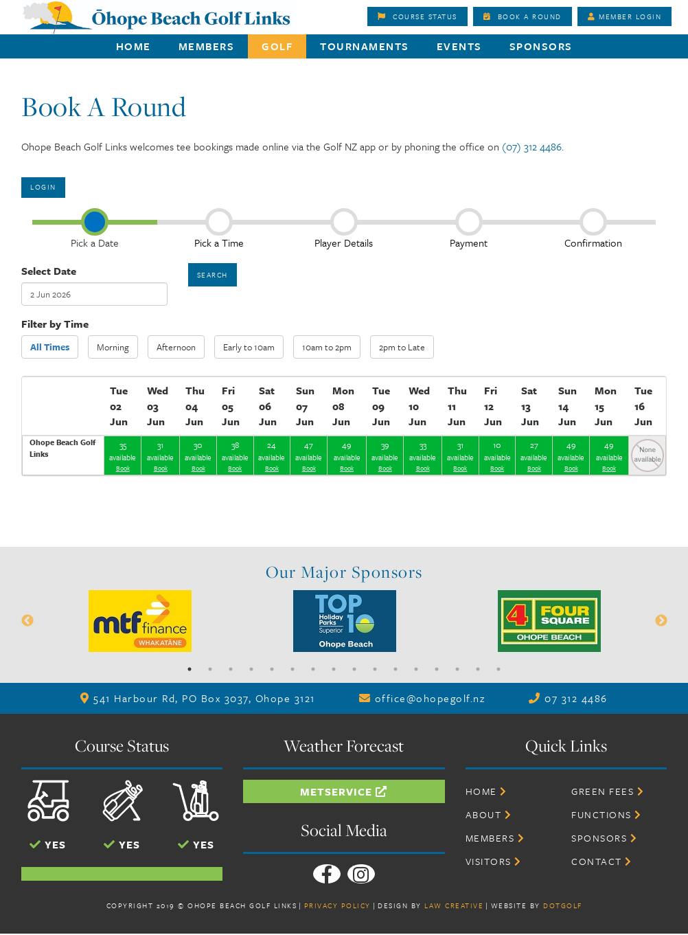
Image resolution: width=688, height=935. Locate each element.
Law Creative (453, 905)
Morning (113, 347)
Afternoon (176, 347)
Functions (606, 814)
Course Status (417, 16)
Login (43, 186)
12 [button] (416, 669)
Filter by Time (55, 323)
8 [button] (334, 669)
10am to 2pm (327, 347)
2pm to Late (402, 347)
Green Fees (607, 791)
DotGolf (562, 905)
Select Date (48, 270)
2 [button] (210, 669)
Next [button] (661, 621)
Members (207, 46)
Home (133, 46)
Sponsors (541, 46)
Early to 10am (249, 347)
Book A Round (522, 16)
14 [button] (457, 669)
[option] (344, 58)
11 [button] (395, 669)
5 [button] (272, 669)
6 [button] (292, 669)
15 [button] (478, 669)
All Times (49, 347)
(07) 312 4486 (532, 146)
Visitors (494, 861)
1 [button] (189, 669)
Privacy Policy (337, 905)
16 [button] (498, 669)
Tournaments (364, 46)
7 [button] (313, 669)
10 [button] (375, 669)
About (489, 814)
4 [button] (251, 669)
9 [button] (354, 669)
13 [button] (437, 669)
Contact (601, 861)
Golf (277, 46)
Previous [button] (27, 621)
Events (459, 46)
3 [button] (231, 669)
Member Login (625, 16)
